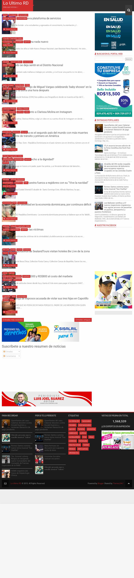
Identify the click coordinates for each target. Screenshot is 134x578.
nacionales (23, 15)
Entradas (8, 362)
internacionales (9, 116)
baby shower (8, 85)
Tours (5, 262)
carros (11, 283)
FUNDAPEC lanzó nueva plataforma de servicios (58, 17)
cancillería (19, 85)
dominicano (7, 167)
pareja (5, 310)
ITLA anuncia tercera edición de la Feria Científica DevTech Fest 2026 (117, 148)
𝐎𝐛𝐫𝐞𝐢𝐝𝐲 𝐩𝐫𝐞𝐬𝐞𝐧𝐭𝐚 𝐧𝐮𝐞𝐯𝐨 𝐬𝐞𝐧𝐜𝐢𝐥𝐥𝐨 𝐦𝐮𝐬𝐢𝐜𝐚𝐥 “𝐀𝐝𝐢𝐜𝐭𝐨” (21, 447)
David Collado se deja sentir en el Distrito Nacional (59, 63)
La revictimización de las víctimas (49, 237)
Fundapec (13, 15)
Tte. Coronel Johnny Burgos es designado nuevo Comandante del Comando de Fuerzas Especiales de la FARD (16, 472)
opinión (27, 42)
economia (7, 211)
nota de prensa (9, 18)
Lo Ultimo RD (16, 3)
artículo (6, 235)
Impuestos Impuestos (12, 286)
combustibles (74, 448)
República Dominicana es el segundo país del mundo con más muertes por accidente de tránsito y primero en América (60, 140)
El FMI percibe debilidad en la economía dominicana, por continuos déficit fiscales (60, 213)
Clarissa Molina (9, 112)
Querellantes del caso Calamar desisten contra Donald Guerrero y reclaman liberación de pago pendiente (117, 128)
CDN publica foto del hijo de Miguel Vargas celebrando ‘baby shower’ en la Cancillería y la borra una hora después (59, 89)
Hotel (13, 259)
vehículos (17, 289)
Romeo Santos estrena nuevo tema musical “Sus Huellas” (116, 188)
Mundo (24, 136)
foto (4, 88)
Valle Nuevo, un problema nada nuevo (51, 40)
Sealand (27, 259)
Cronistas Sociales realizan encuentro (52, 468)
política (83, 444)
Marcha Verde (74, 456)
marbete (26, 286)
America (16, 136)
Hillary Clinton (22, 112)
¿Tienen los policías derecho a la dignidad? (54, 165)
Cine (84, 448)
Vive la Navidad (9, 194)
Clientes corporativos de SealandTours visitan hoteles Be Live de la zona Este (56, 261)
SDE (26, 190)
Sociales (72, 436)
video (27, 116)
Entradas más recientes (13, 331)
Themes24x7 (118, 494)
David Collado (16, 62)
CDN (27, 85)
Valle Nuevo (8, 45)
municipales (8, 190)
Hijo (9, 88)
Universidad (22, 18)
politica (20, 116)
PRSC (11, 65)
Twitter (86, 456)
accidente (7, 136)
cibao (91, 448)
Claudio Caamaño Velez (12, 38)
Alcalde (6, 62)
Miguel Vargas (19, 88)
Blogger (101, 494)
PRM (5, 65)
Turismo (13, 262)
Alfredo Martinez (17, 187)
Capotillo (6, 307)
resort (19, 259)
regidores (18, 190)
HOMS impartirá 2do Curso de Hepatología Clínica (20, 484)
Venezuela (83, 452)
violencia (72, 452)
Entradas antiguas (83, 331)
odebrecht (73, 444)
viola (12, 310)
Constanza (7, 42)
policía (5, 170)
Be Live (6, 259)
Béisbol (72, 460)
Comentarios (9, 367)
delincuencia (83, 460)
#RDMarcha (74, 464)
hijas (14, 307)
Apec (5, 15)
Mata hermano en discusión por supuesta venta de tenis (54, 459)
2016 (5, 283)
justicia (6, 238)
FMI (14, 211)
